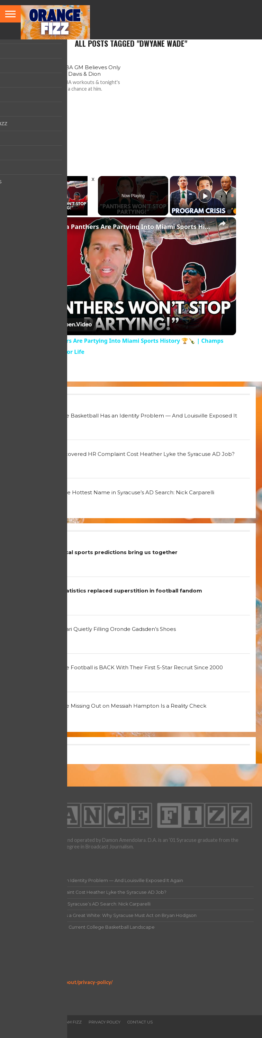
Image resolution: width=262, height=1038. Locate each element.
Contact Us (140, 1022)
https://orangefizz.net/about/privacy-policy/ (60, 982)
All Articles (40, 1022)
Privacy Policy (24, 976)
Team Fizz (71, 1022)
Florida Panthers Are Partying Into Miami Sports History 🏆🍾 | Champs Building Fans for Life (130, 226)
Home (14, 1022)
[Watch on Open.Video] (61, 324)
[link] (37, 228)
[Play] (205, 196)
